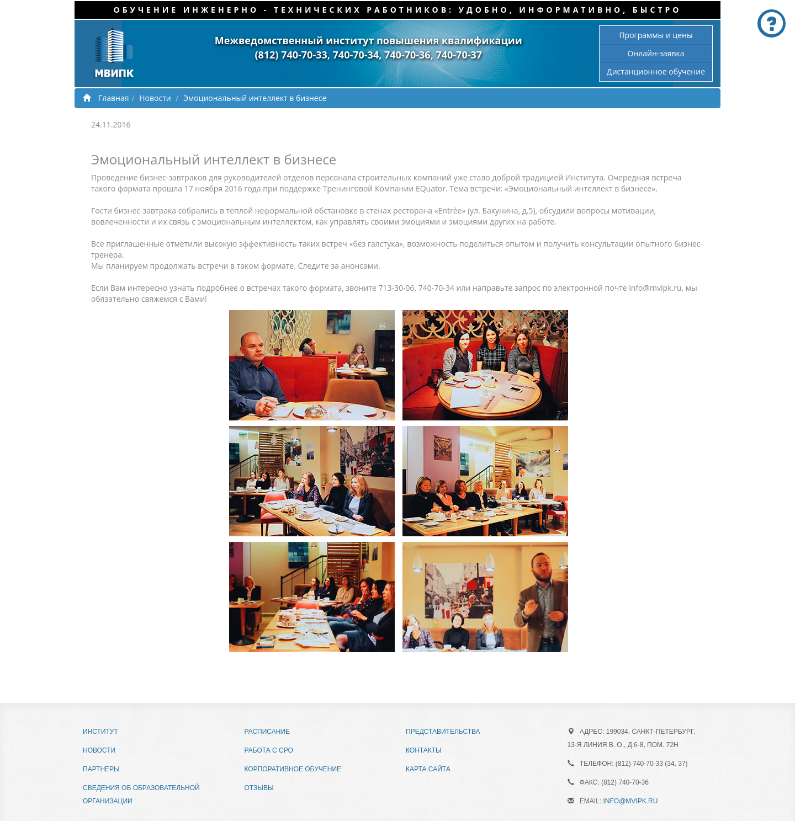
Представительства (443, 731)
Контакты (424, 750)
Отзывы (259, 788)
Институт (100, 731)
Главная (106, 98)
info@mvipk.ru (630, 801)
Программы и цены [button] (655, 35)
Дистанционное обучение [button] (656, 71)
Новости (155, 98)
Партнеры (101, 769)
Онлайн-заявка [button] (655, 53)
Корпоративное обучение (293, 769)
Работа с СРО (269, 750)
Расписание (267, 731)
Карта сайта (428, 769)
